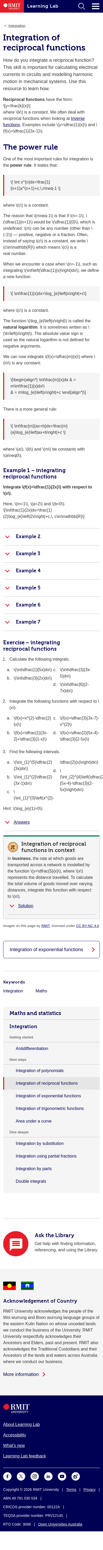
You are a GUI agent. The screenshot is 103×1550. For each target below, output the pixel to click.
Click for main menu (95, 6)
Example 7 (28, 622)
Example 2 (28, 536)
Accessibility (14, 1435)
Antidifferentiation (32, 1048)
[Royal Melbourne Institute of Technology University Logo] (51, 1408)
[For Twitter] (21, 1476)
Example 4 (28, 571)
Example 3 (28, 554)
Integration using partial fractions (46, 1156)
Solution (25, 906)
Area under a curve (34, 1121)
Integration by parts (34, 1168)
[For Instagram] (34, 1476)
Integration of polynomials (40, 1070)
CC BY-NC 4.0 (87, 926)
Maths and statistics (35, 1013)
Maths (41, 991)
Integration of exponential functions (48, 1096)
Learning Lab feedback (24, 1456)
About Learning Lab (21, 1424)
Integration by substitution (40, 1143)
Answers (22, 822)
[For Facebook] (7, 1476)
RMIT (45, 926)
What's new (14, 1445)
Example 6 (28, 605)
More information (21, 1374)
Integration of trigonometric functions (50, 1108)
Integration (23, 1026)
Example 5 (28, 588)
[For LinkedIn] (48, 1476)
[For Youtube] (62, 1476)
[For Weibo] (75, 1476)
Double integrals (31, 1181)
